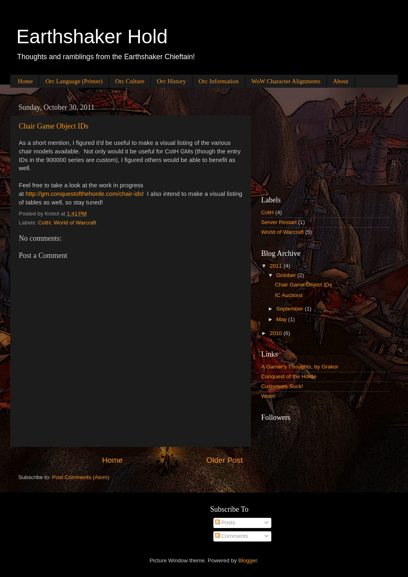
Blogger (247, 560)
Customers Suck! (282, 386)
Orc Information (219, 81)
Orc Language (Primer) (73, 81)
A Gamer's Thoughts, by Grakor (299, 367)
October (286, 275)
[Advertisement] (302, 140)
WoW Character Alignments (285, 81)
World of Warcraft (75, 223)
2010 (277, 333)
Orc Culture (129, 81)
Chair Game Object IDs (53, 126)
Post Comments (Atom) (80, 477)
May (282, 319)
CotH (44, 223)
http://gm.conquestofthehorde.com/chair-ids (84, 194)
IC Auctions (289, 295)
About (340, 81)
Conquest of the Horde (289, 376)
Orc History (171, 81)
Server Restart (279, 222)
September (290, 309)
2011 (277, 266)
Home (25, 81)
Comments (231, 536)
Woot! (268, 396)
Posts (225, 522)
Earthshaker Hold (92, 36)
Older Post (224, 460)
